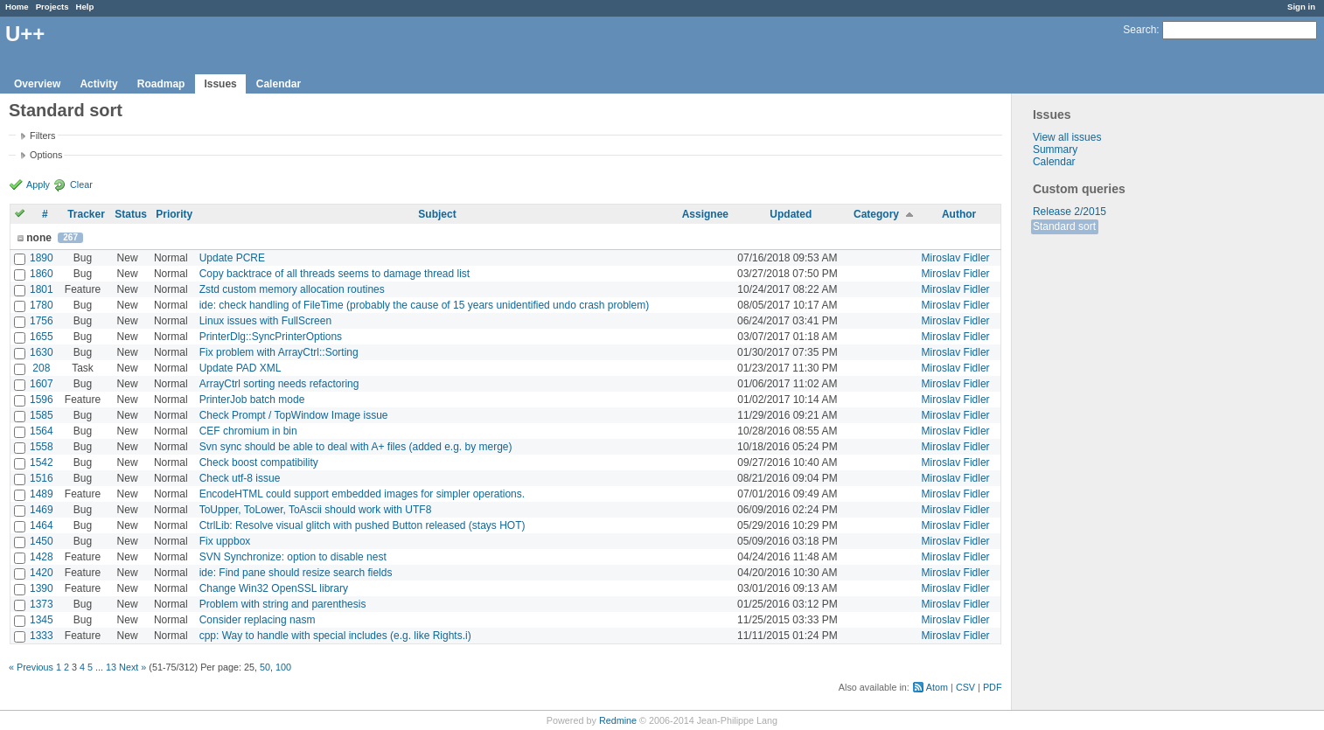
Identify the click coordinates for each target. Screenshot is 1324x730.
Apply (38, 184)
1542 (41, 462)
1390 (41, 588)
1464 (41, 525)
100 (283, 667)
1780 (41, 305)
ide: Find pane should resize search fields (296, 573)
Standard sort (1064, 226)
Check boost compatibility (258, 462)
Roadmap (161, 84)
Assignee (705, 214)
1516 (41, 478)
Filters (42, 135)
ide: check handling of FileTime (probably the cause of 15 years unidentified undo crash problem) (424, 305)
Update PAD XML (240, 368)
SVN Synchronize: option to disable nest (293, 557)
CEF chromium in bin (248, 431)
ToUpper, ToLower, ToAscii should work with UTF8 (315, 510)
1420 (41, 573)
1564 (41, 431)
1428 (41, 557)
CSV (965, 687)
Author (959, 214)
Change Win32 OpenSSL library (273, 588)
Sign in (1301, 6)
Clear (81, 184)
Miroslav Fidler (956, 258)
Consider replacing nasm (257, 620)
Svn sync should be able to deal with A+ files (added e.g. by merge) (355, 447)
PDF (992, 687)
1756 (41, 321)
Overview (37, 84)
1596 (41, 399)
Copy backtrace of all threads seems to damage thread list (334, 274)
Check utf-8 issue (240, 478)
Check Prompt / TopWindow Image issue (293, 415)
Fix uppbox (225, 541)
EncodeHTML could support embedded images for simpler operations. (362, 494)
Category (876, 214)
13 (111, 667)
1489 (41, 494)
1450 (41, 541)
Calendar (278, 84)
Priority (174, 214)
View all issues (1067, 137)
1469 (41, 510)
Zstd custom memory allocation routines (292, 289)
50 (265, 667)
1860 (41, 274)
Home (17, 6)
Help (85, 6)
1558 (41, 447)
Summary (1055, 149)
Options (46, 154)
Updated (791, 214)
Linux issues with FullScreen (265, 321)
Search (1139, 30)
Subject (437, 214)
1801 (41, 289)
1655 (41, 336)
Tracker (86, 214)
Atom (937, 687)
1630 (41, 352)
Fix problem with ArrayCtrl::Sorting (279, 352)
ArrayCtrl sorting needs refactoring (279, 384)
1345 (41, 620)
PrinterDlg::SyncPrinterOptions (270, 336)
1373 (41, 604)
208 (41, 368)
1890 (41, 258)
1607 (41, 384)
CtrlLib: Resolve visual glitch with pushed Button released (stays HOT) (362, 525)
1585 (41, 415)
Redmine (618, 720)
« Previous (31, 667)
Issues (220, 84)
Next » (132, 667)
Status (131, 214)
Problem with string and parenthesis (282, 604)
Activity (98, 84)
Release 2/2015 (1069, 211)
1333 (41, 635)
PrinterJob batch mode (252, 399)
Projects (52, 6)
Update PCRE (232, 258)
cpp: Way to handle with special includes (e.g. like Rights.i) (335, 635)
